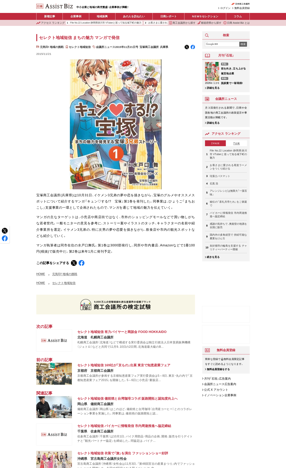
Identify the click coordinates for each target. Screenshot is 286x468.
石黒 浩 (214, 183)
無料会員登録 (242, 8)
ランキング (50, 23)
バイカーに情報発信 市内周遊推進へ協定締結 (228, 214)
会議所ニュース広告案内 (220, 384)
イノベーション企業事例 (220, 395)
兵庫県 (164, 46)
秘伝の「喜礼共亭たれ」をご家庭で (228, 203)
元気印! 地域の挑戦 (51, 46)
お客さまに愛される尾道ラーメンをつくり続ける (228, 167)
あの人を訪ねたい (134, 16)
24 (215, 143)
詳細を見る (213, 87)
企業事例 (75, 16)
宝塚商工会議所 (149, 46)
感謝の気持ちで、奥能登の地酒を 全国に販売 (228, 225)
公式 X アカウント (216, 389)
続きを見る (213, 257)
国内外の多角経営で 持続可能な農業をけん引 (228, 236)
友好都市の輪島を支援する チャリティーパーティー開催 (228, 247)
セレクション (205, 16)
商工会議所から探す (182, 23)
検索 (243, 44)
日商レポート (168, 16)
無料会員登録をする (218, 369)
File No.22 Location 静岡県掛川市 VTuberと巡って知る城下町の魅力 (105, 23)
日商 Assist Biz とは (236, 23)
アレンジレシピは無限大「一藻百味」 (228, 192)
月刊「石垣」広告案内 (217, 378)
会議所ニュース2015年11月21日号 (117, 46)
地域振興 (102, 16)
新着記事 (49, 16)
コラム (238, 16)
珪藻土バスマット (220, 176)
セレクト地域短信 (80, 46)
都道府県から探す (210, 23)
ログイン (225, 8)
